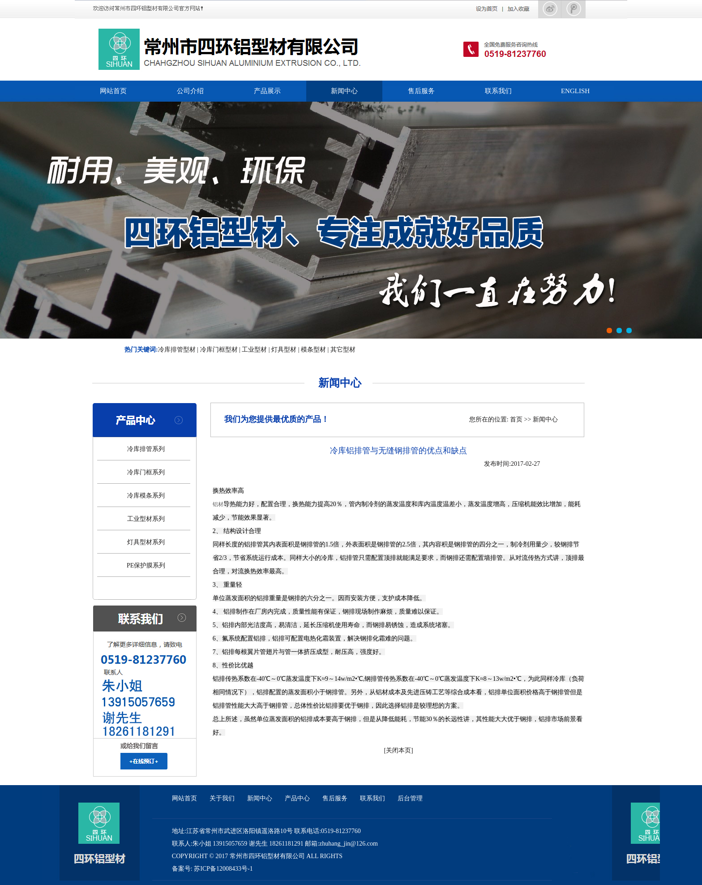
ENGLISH (575, 91)
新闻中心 (344, 91)
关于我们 (222, 798)
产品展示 (267, 91)
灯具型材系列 (146, 542)
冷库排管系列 (146, 449)
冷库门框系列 (146, 472)
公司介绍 (190, 91)
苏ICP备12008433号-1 (223, 868)
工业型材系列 (146, 519)
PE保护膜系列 (146, 565)
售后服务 (421, 91)
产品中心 (297, 798)
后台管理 (410, 798)
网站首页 (113, 91)
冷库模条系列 (146, 495)
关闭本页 (398, 750)
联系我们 (498, 91)
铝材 (218, 504)
